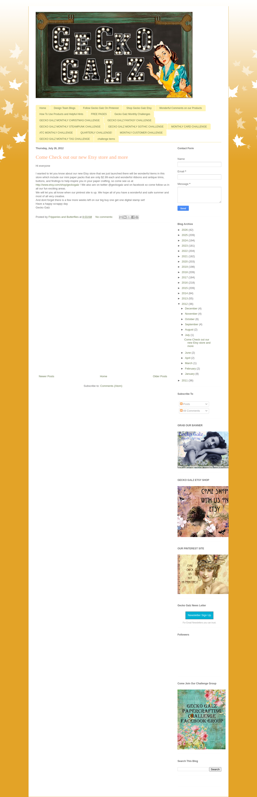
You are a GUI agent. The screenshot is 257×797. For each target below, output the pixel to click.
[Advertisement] (103, 297)
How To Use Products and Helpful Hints (61, 114)
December (191, 308)
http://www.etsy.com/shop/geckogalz (57, 184)
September (192, 324)
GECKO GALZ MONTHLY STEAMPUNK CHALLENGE (70, 126)
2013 (185, 298)
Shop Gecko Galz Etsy (139, 108)
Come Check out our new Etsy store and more (82, 157)
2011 (185, 380)
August (189, 329)
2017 (185, 277)
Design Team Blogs (64, 108)
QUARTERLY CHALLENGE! (96, 132)
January (190, 373)
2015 (185, 288)
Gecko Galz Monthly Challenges (132, 114)
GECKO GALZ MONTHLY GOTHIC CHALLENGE (136, 126)
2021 (185, 256)
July (188, 335)
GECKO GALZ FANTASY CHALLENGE (129, 120)
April (188, 357)
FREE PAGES (99, 114)
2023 (185, 245)
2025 (185, 235)
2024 (185, 240)
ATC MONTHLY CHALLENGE (56, 132)
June (188, 352)
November (191, 313)
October (190, 319)
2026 (185, 229)
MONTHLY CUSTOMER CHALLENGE (141, 132)
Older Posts (160, 376)
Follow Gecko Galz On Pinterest (101, 108)
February (191, 368)
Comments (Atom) (111, 385)
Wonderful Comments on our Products (180, 108)
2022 (185, 250)
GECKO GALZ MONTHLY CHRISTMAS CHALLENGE (69, 120)
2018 (185, 272)
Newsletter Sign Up (199, 615)
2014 (185, 293)
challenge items (106, 138)
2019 (185, 266)
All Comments (190, 410)
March (189, 363)
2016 (185, 282)
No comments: (105, 216)
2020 (185, 261)
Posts (185, 404)
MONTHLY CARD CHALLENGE (189, 126)
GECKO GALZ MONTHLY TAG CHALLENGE (64, 138)
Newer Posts (46, 376)
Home (42, 108)
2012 (185, 303)
